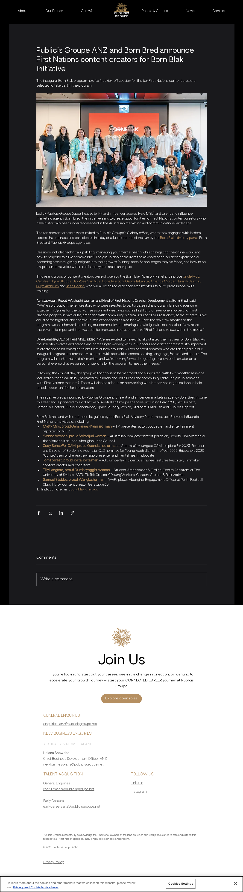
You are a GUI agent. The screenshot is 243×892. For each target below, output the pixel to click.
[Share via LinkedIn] (61, 513)
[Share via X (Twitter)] (50, 513)
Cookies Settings (180, 886)
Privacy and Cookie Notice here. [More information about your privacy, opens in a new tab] (36, 890)
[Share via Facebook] (38, 513)
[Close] (236, 886)
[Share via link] (72, 513)
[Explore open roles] (121, 698)
